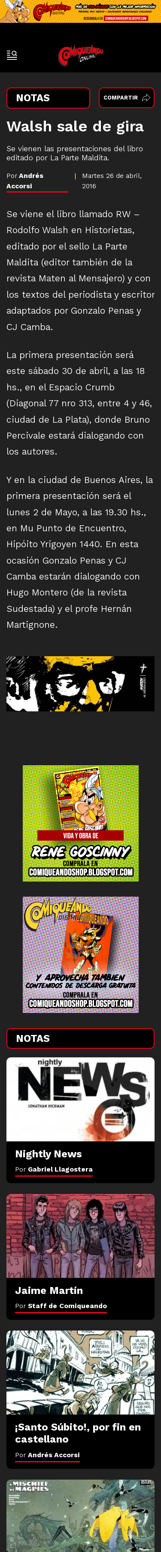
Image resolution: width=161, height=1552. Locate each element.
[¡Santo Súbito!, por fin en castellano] (80, 1372)
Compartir (126, 97)
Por (54, 1169)
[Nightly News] (80, 1099)
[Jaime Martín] (80, 1236)
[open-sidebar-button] (12, 55)
